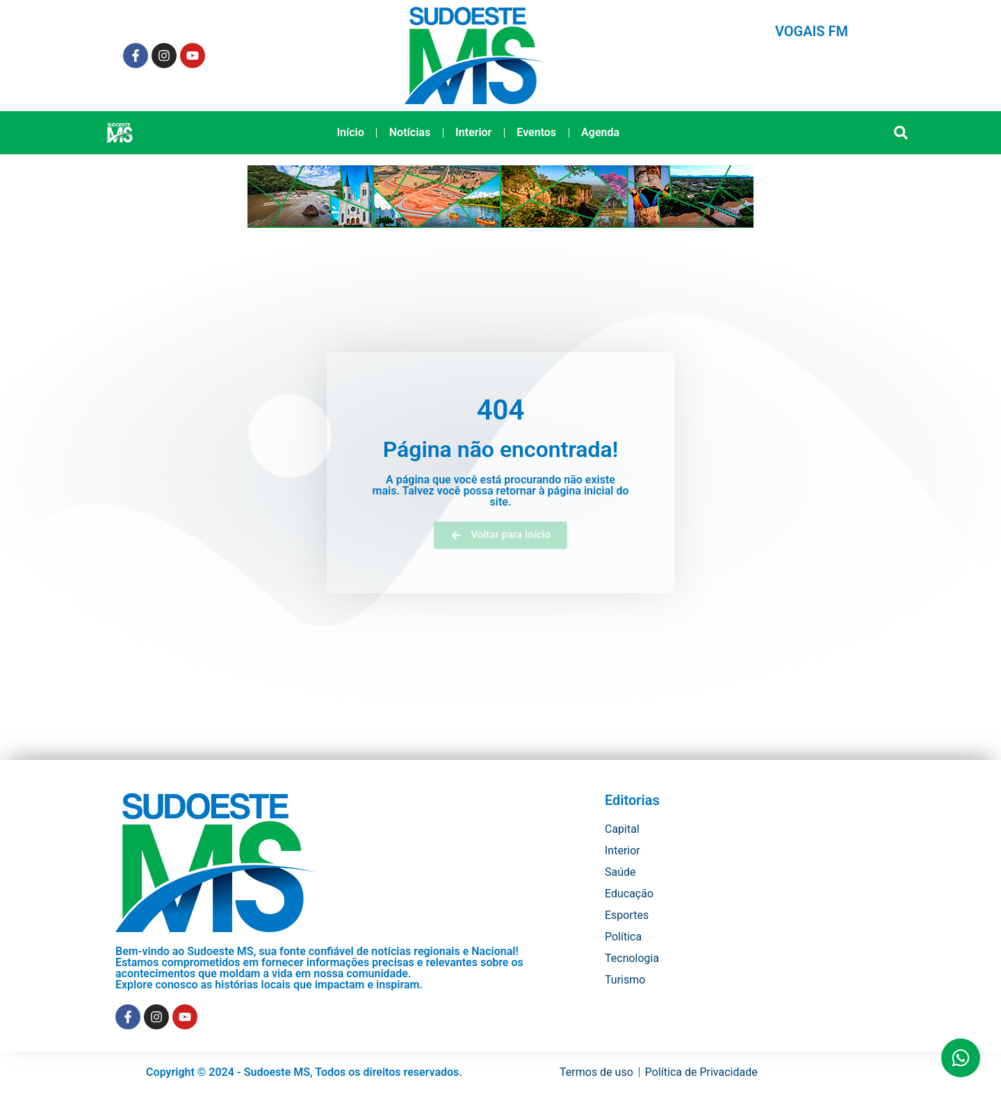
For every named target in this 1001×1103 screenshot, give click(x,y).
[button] (901, 133)
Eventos (536, 132)
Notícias (409, 132)
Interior (473, 132)
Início (350, 132)
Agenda (600, 132)
